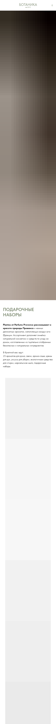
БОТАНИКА (28, 5)
